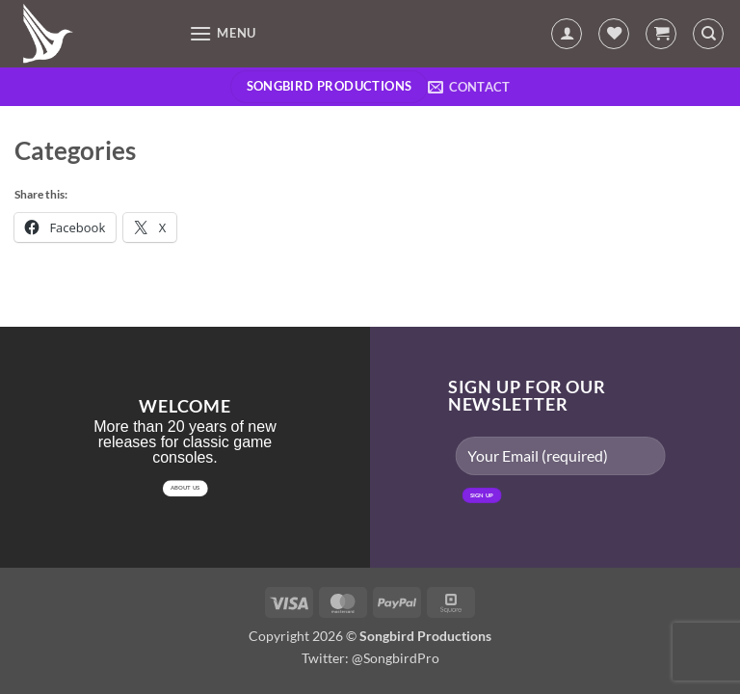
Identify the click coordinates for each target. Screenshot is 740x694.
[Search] (708, 33)
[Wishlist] (613, 33)
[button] (222, 33)
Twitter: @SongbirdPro (370, 658)
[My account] (566, 33)
